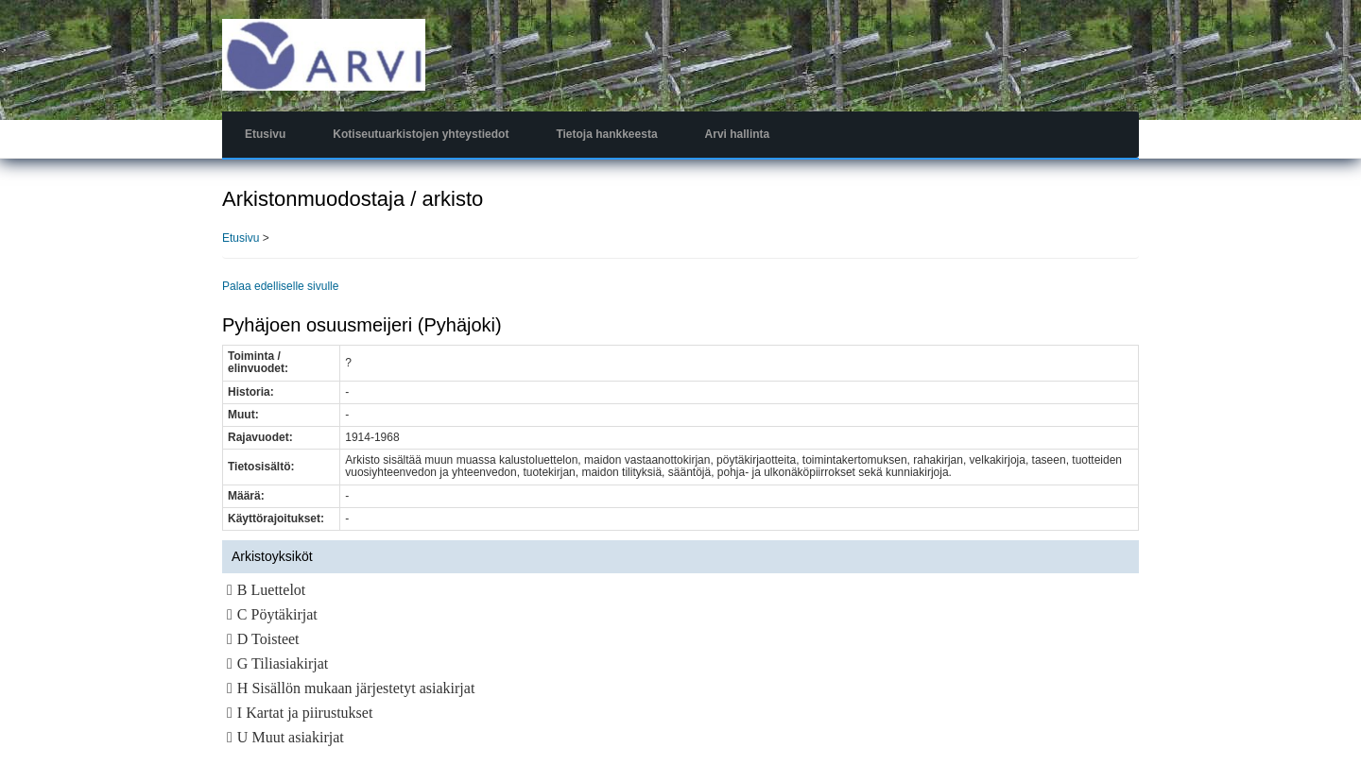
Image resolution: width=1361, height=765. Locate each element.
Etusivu (265, 134)
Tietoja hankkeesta (606, 134)
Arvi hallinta (737, 134)
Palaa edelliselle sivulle (280, 286)
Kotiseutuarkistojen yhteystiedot (420, 134)
